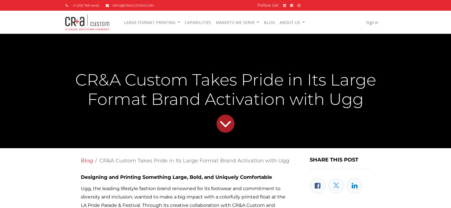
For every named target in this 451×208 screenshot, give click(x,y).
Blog (87, 160)
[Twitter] (336, 186)
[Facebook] (317, 186)
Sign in (372, 22)
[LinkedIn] (354, 186)
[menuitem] (197, 22)
